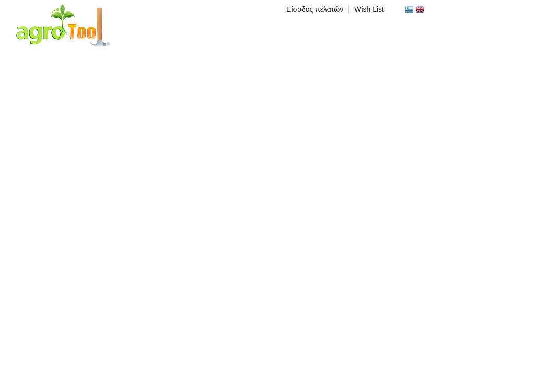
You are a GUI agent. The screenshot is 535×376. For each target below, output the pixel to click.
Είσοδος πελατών (314, 9)
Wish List (369, 9)
